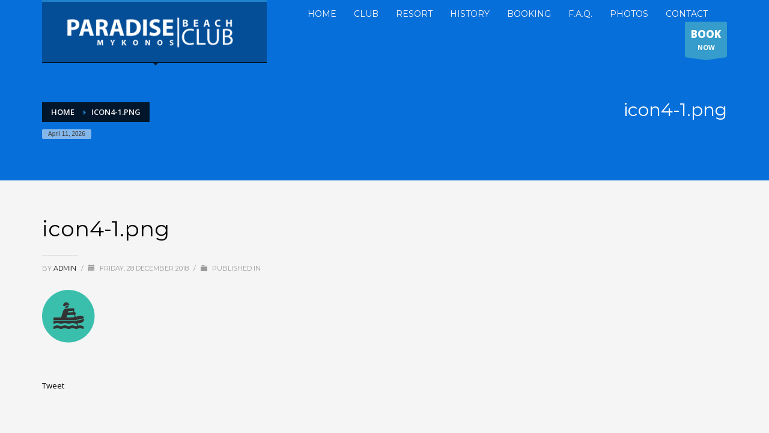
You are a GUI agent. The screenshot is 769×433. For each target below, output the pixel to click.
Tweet (53, 385)
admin (65, 268)
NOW (706, 42)
